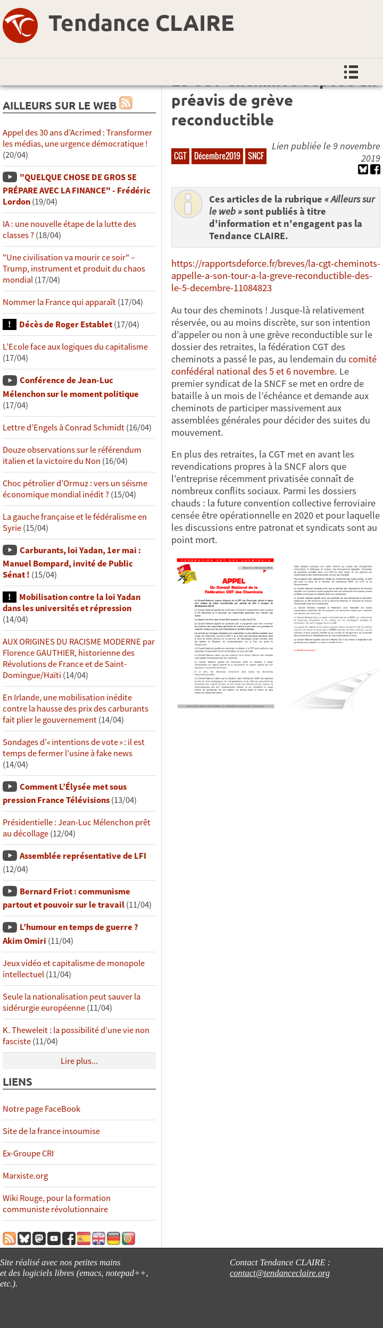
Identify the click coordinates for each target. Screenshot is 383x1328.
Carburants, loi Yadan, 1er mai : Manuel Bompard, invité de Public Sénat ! (72, 562)
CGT (180, 156)
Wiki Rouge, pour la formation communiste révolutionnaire (57, 1203)
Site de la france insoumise (51, 1131)
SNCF (256, 156)
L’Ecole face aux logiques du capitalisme (75, 346)
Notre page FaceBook (41, 1108)
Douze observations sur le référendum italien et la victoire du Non (72, 455)
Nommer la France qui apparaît (59, 302)
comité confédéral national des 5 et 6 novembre (274, 365)
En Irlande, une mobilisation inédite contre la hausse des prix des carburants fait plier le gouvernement (75, 708)
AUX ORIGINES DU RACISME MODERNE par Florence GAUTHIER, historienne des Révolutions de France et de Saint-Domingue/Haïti (79, 658)
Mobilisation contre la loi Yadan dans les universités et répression (71, 602)
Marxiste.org (25, 1175)
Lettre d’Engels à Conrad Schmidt (63, 427)
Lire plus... (79, 1061)
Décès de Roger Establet (65, 324)
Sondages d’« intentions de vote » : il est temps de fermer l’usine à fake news (74, 748)
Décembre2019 (217, 156)
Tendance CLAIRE (141, 22)
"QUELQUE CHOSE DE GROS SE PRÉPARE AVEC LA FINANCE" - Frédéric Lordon (77, 189)
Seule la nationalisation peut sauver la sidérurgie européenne (71, 1002)
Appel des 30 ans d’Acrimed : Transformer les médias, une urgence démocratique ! (77, 138)
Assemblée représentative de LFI (83, 855)
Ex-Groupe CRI (28, 1153)
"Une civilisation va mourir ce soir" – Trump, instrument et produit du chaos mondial (74, 268)
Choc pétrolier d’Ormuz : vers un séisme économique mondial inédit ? (75, 489)
